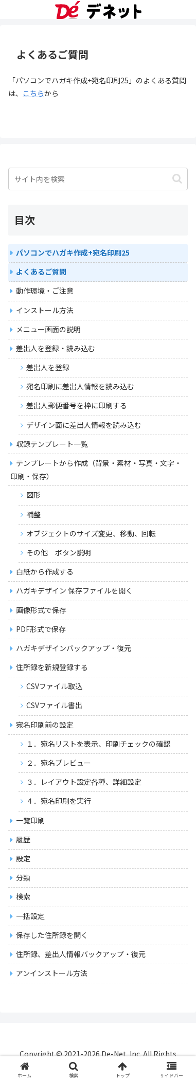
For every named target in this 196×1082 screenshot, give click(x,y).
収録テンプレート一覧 (52, 444)
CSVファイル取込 (54, 686)
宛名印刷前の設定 (45, 724)
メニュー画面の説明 (48, 329)
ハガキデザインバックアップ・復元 (73, 648)
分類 (23, 877)
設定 (23, 858)
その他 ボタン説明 (58, 552)
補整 (33, 514)
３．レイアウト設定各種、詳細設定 (83, 782)
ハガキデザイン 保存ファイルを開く (74, 590)
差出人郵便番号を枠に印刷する (76, 405)
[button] (177, 179)
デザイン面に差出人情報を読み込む (83, 425)
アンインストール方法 (51, 973)
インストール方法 (45, 310)
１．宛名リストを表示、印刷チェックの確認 (98, 743)
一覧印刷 (30, 820)
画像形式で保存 (41, 610)
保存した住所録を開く (52, 935)
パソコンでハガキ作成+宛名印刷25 (73, 252)
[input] (98, 179)
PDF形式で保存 (41, 629)
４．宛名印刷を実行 (58, 801)
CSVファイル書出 (54, 705)
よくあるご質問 (41, 271)
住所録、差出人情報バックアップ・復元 (81, 954)
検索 (23, 896)
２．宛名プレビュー (58, 763)
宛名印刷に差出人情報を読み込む (80, 386)
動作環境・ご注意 (45, 290)
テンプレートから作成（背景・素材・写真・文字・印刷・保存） (96, 469)
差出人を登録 (47, 367)
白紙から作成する (45, 571)
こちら (33, 93)
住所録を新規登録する (52, 667)
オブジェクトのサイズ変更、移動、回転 (91, 533)
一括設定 (30, 916)
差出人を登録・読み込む (55, 348)
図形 (33, 495)
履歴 (23, 839)
